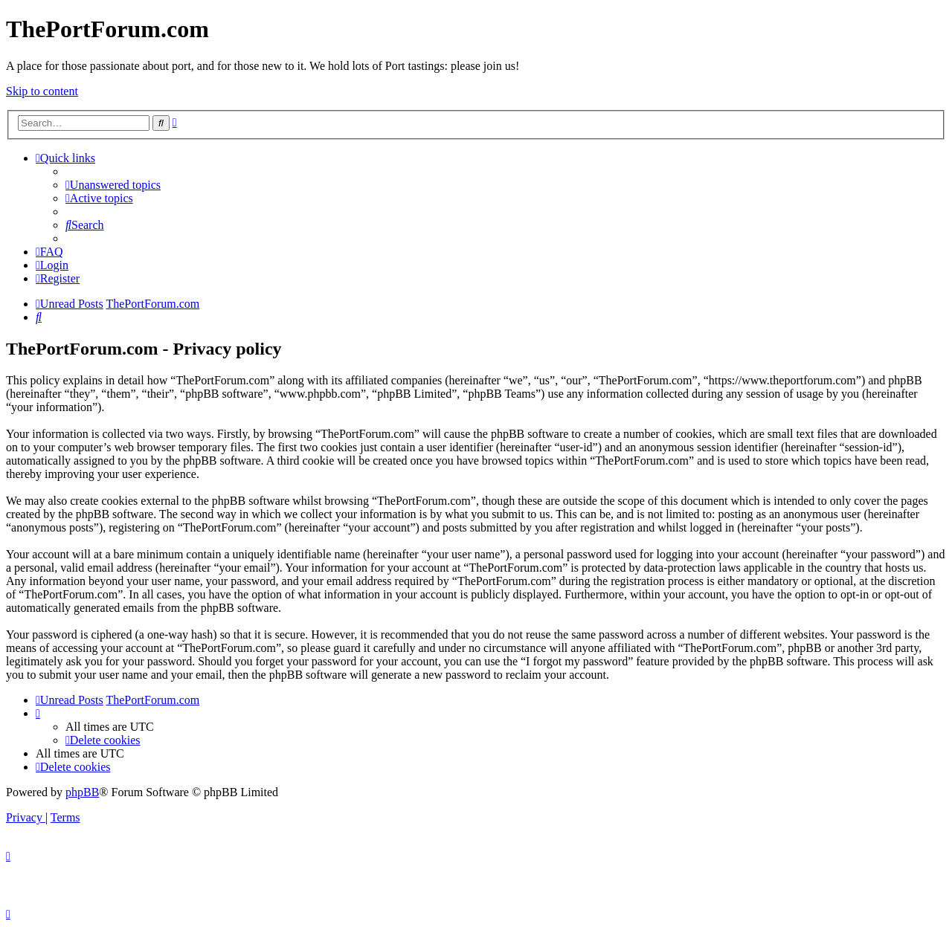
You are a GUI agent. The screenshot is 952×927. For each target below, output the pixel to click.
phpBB (82, 792)
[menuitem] (113, 184)
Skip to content (42, 91)
